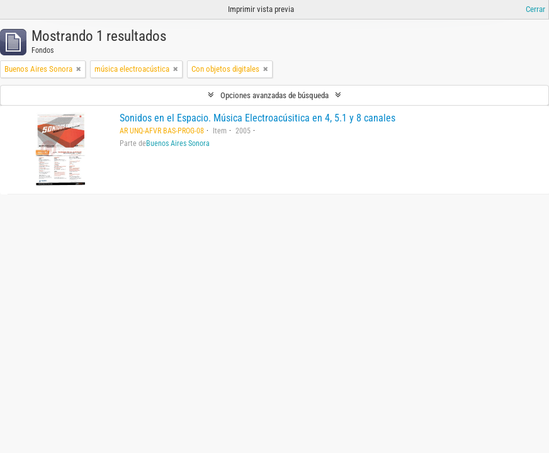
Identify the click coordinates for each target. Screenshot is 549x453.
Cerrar (535, 9)
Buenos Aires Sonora (178, 143)
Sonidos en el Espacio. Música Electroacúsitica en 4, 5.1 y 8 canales (257, 118)
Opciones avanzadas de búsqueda (274, 95)
